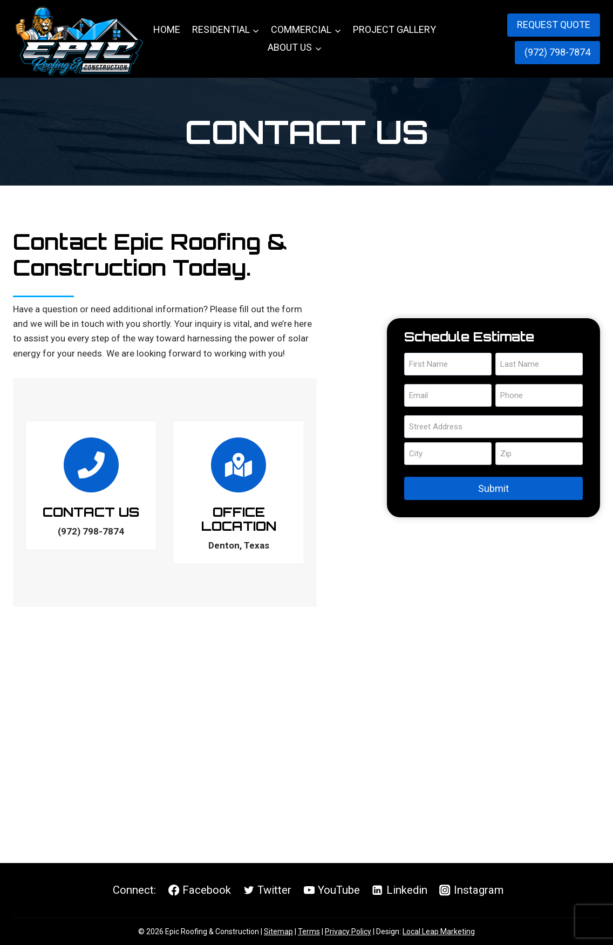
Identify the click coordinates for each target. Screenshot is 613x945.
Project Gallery (394, 29)
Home (166, 29)
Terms (309, 931)
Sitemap (278, 931)
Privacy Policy (348, 931)
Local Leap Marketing (439, 931)
